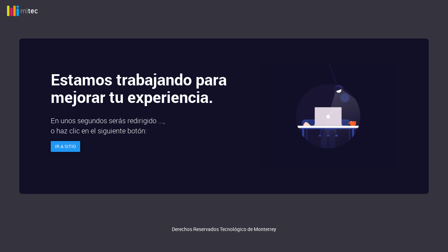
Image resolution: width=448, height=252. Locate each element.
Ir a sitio (65, 146)
